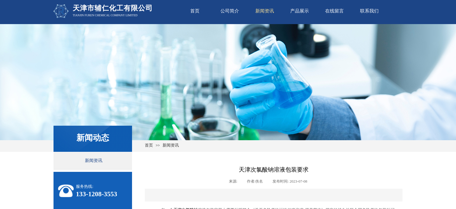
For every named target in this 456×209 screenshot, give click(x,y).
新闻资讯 (264, 10)
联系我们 (369, 10)
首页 (195, 10)
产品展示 (299, 10)
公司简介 (229, 10)
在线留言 (334, 10)
